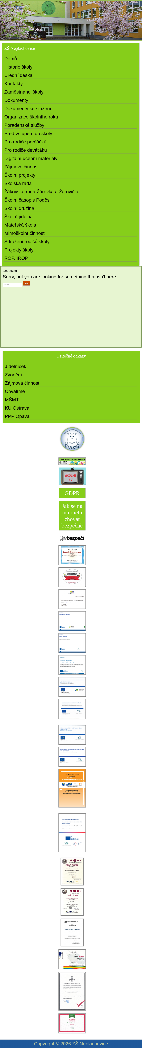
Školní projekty (19, 175)
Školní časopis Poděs (27, 200)
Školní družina (19, 208)
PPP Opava (17, 416)
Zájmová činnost (21, 166)
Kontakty (13, 83)
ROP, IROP (16, 258)
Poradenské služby (24, 125)
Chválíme (15, 391)
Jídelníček (15, 366)
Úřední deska (18, 75)
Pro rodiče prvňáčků (25, 141)
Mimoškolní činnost (24, 233)
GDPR (72, 493)
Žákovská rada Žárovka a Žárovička (42, 191)
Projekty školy (18, 250)
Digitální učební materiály (30, 158)
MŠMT (12, 399)
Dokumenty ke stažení (27, 108)
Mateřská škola (20, 225)
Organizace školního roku (31, 117)
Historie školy (18, 67)
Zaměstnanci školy (23, 92)
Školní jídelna (18, 216)
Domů (10, 58)
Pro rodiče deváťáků (25, 150)
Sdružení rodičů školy (27, 241)
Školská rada (18, 183)
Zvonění (13, 374)
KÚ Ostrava (17, 408)
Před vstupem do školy (28, 133)
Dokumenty (16, 100)
